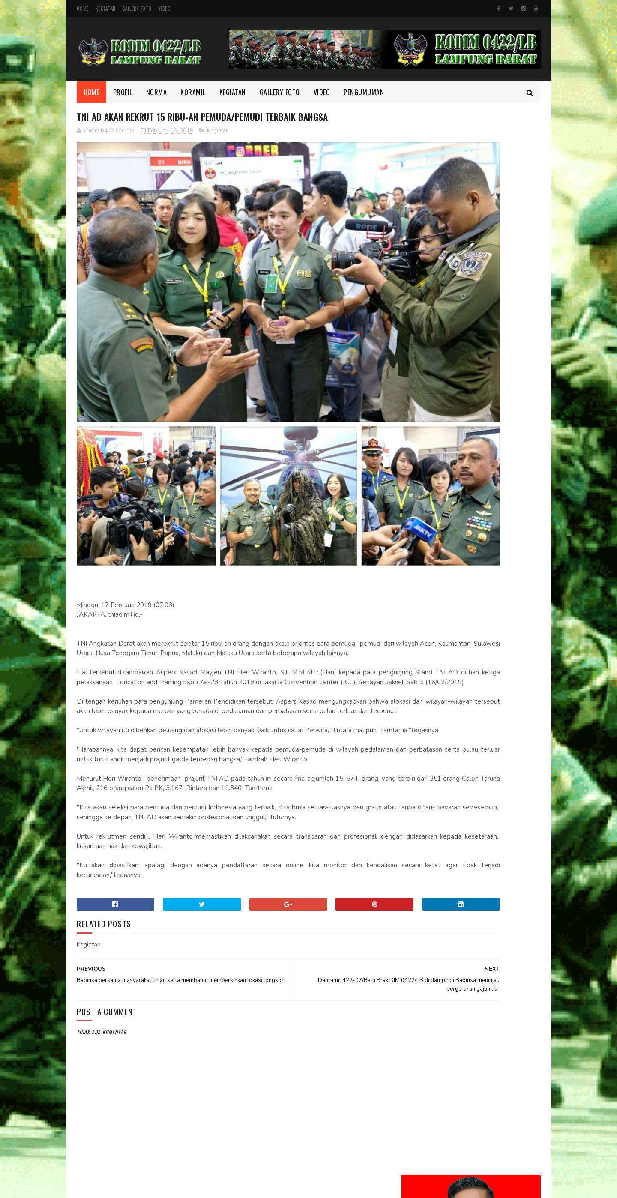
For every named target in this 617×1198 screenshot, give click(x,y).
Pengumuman (364, 92)
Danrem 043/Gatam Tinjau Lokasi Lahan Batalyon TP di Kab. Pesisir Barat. (493, 724)
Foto (414, 987)
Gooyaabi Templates (326, 1187)
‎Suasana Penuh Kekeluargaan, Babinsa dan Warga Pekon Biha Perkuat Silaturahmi (492, 768)
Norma (156, 92)
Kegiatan (106, 8)
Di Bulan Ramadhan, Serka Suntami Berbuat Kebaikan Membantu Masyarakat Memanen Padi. (491, 538)
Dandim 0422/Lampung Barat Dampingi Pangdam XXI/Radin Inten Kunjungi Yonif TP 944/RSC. (495, 337)
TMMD (415, 1060)
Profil (122, 92)
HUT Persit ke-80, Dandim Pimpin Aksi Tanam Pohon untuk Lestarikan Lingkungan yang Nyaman (490, 633)
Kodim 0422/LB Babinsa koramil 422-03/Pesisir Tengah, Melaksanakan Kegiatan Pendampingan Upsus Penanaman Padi (462, 429)
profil (415, 1045)
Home (83, 8)
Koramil (193, 92)
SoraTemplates (284, 1187)
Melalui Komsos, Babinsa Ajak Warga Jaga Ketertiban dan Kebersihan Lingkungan (494, 380)
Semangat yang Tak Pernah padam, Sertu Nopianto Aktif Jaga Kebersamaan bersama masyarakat (495, 586)
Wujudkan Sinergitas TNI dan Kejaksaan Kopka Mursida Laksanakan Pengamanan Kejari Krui (489, 681)
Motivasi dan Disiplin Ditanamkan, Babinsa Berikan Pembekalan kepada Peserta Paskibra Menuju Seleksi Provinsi (470, 486)
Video (164, 8)
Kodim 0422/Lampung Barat (148, 1187)
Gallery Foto (137, 8)
